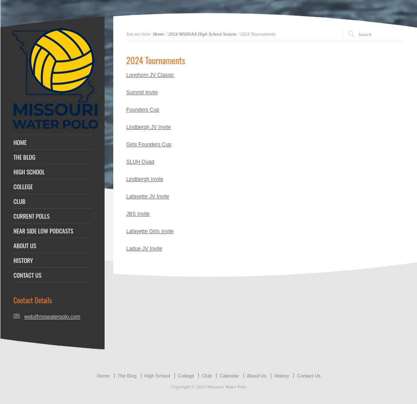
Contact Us (308, 375)
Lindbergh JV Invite (148, 127)
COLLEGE (23, 187)
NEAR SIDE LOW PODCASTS (43, 231)
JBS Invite (138, 214)
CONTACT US (27, 275)
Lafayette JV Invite (147, 197)
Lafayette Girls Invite (150, 231)
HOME (19, 142)
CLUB (19, 201)
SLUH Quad (140, 162)
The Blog (127, 375)
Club (207, 375)
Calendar (229, 375)
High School (157, 375)
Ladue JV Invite (144, 249)
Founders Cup (142, 110)
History (281, 375)
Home (158, 33)
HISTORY (23, 260)
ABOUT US (24, 246)
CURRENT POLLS (31, 216)
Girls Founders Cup (148, 144)
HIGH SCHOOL (29, 172)
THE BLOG (24, 157)
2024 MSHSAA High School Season (202, 33)
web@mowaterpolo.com (52, 317)
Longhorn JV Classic (150, 75)
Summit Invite (142, 92)
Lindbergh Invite (144, 179)
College (186, 375)
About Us (256, 375)
